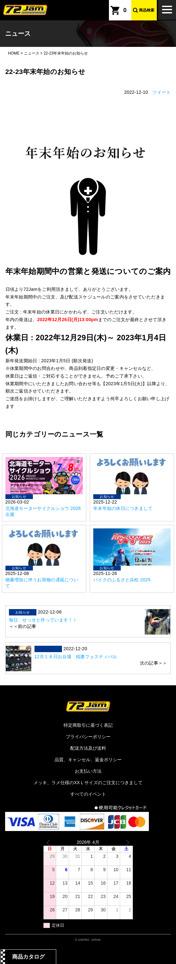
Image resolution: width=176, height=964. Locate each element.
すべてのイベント (88, 794)
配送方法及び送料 (88, 748)
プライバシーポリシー (88, 736)
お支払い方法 (88, 771)
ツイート (161, 92)
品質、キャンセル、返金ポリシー (88, 759)
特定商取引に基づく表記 (88, 725)
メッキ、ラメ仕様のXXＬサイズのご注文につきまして (88, 782)
